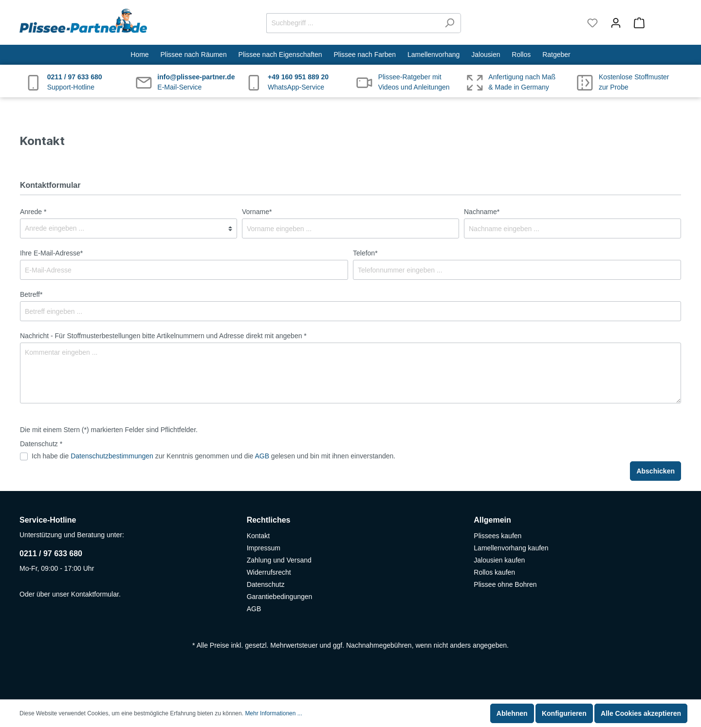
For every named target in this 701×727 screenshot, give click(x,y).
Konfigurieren (564, 713)
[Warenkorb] (654, 23)
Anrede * (33, 212)
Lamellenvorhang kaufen (511, 548)
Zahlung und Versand (279, 560)
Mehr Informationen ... (273, 713)
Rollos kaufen (494, 572)
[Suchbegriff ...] (352, 23)
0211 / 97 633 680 (50, 553)
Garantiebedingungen (280, 596)
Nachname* (481, 212)
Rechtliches (269, 520)
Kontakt (258, 536)
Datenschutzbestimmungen (112, 456)
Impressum (263, 548)
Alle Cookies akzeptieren (641, 713)
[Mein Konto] (615, 23)
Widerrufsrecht (269, 572)
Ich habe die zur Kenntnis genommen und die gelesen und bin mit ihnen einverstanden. (213, 456)
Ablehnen (512, 713)
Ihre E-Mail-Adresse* (51, 253)
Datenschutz (266, 584)
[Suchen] (449, 23)
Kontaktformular (95, 594)
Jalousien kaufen (499, 560)
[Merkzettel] (592, 23)
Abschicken (655, 471)
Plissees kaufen (497, 536)
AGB (262, 456)
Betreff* (31, 294)
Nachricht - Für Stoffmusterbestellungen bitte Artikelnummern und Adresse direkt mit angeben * (163, 336)
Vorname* (257, 212)
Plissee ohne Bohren (505, 584)
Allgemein (492, 520)
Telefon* (365, 253)
